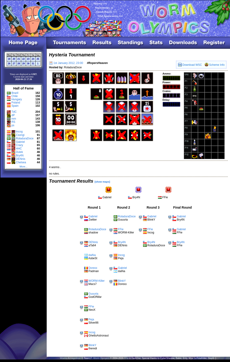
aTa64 (92, 245)
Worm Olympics (101, 358)
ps (13, 125)
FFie (165, 197)
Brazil (15, 93)
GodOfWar (95, 297)
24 (33, 59)
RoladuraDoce (25, 138)
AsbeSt (92, 258)
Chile (15, 96)
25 (38, 59)
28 (18, 63)
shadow (93, 232)
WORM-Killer (97, 280)
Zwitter (93, 219)
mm (14, 118)
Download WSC (190, 64)
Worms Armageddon (70, 358)
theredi (93, 348)
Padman (94, 271)
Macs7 (93, 284)
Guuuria (93, 293)
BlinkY (92, 345)
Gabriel (20, 142)
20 (14, 59)
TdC (14, 111)
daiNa (92, 255)
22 (23, 59)
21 (18, 59)
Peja (91, 319)
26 (9, 63)
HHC (19, 148)
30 (28, 63)
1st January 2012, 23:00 (66, 63)
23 (28, 59)
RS (13, 122)
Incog (19, 131)
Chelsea (21, 162)
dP (13, 115)
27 (14, 63)
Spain (15, 105)
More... (23, 166)
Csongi (20, 135)
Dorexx (93, 268)
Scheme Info (215, 64)
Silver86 (93, 322)
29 (23, 63)
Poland (16, 102)
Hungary (17, 99)
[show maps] (102, 181)
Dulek (19, 152)
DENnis (20, 159)
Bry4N (19, 155)
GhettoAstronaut (99, 335)
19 (9, 59)
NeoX (92, 309)
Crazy (19, 145)
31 (33, 63)
